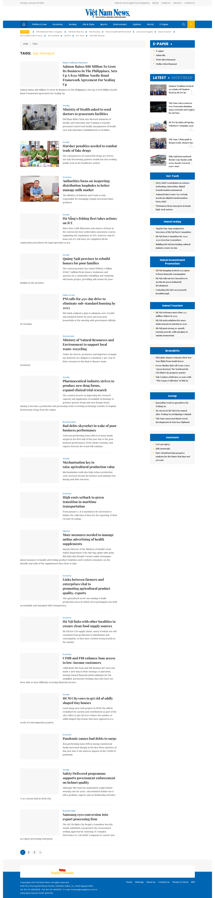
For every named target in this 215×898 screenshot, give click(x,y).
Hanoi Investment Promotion (118, 31)
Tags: (25, 53)
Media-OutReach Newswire (75, 62)
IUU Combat (53, 35)
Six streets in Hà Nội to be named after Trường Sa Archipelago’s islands (173, 412)
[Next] (40, 852)
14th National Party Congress (49, 31)
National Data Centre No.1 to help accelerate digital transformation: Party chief (172, 198)
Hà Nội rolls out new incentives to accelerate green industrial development (172, 282)
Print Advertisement (165, 59)
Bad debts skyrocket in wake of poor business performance (89, 427)
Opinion (137, 24)
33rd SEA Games (97, 35)
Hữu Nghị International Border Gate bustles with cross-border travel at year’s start (180, 161)
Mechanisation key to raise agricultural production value (89, 464)
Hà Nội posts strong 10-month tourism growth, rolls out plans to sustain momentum (172, 332)
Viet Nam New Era (76, 31)
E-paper (160, 44)
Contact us (163, 882)
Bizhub (155, 3)
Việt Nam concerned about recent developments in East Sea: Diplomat (173, 420)
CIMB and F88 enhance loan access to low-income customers (89, 660)
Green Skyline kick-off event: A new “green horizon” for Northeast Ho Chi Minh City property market (173, 369)
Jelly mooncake (163, 448)
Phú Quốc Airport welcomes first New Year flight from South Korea (174, 359)
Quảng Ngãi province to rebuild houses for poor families (86, 260)
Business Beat (69, 422)
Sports (103, 24)
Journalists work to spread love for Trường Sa (172, 404)
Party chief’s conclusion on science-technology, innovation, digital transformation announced (173, 186)
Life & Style (88, 24)
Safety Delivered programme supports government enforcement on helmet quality (89, 778)
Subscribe (160, 55)
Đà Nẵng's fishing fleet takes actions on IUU (90, 220)
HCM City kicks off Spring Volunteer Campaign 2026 (181, 124)
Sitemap (139, 882)
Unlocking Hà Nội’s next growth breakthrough (171, 291)
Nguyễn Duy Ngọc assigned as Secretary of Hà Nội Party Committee (173, 230)
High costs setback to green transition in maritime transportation (83, 501)
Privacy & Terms (180, 882)
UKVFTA (67, 35)
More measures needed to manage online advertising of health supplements (88, 539)
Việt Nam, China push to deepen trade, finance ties (181, 141)
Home (25, 44)
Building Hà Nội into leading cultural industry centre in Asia (173, 246)
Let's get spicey (163, 444)
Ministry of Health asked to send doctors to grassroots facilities (87, 111)
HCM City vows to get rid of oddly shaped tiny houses (88, 700)
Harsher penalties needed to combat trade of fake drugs (90, 148)
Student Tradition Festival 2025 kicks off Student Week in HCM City (181, 89)
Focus (25, 31)
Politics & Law (39, 24)
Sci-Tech (80, 35)
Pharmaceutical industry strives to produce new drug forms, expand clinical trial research (88, 385)
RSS (193, 882)
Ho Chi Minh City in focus (31, 35)
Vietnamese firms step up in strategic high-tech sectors (173, 207)
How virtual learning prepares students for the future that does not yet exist (173, 456)
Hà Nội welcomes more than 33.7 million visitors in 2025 (171, 314)
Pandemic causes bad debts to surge (89, 738)
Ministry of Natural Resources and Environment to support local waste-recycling (88, 344)
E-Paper (164, 24)
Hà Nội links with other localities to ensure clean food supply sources (89, 623)
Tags (33, 44)
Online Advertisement (166, 63)
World (150, 24)
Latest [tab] (159, 77)
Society (73, 24)
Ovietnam (166, 3)
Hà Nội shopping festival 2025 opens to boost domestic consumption (173, 272)
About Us (177, 3)
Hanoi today (94, 31)
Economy (58, 24)
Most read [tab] (182, 77)
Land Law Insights (144, 31)
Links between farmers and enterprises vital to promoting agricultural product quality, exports (86, 586)
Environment (120, 24)
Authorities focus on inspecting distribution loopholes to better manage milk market (86, 185)
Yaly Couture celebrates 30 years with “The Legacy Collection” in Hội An (173, 379)
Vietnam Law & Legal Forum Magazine (132, 3)
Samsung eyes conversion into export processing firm (85, 816)
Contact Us (190, 3)
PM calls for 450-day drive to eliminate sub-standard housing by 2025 (89, 303)
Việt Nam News (107, 13)
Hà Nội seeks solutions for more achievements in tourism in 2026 (171, 322)
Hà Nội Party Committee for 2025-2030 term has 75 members (172, 238)
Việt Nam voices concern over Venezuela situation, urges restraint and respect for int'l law (182, 108)
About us (150, 882)
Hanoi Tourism (165, 31)
